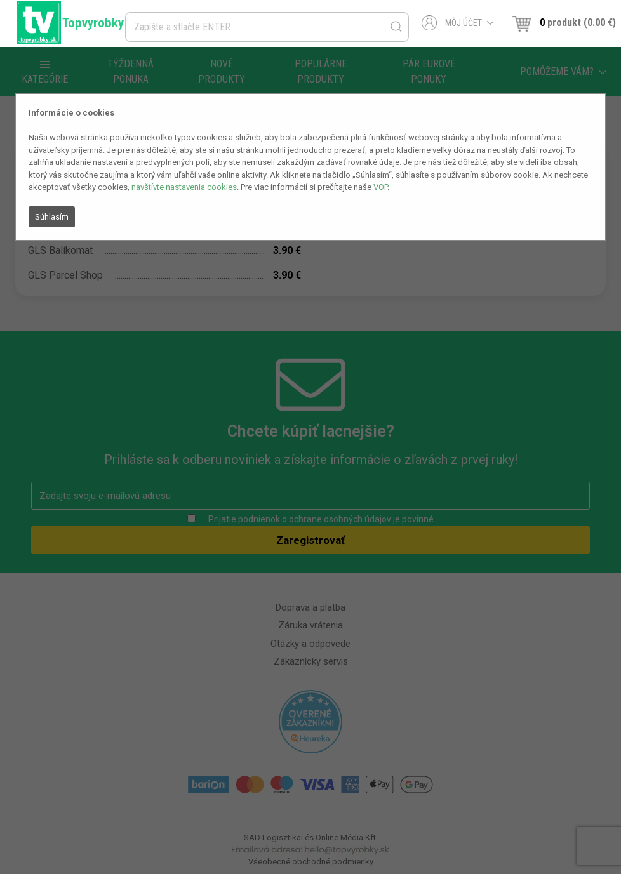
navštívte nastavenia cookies (184, 187)
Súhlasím (52, 217)
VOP (380, 187)
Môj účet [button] (458, 22)
